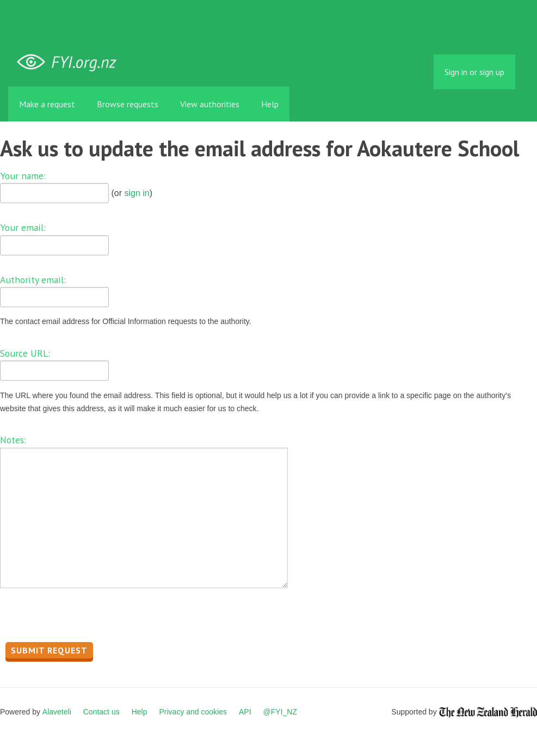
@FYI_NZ (280, 711)
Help (270, 104)
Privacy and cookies (193, 711)
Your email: (23, 227)
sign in (136, 193)
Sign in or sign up (474, 71)
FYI (70, 62)
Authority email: (33, 279)
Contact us (101, 711)
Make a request (47, 104)
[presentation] (82, 618)
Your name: (23, 175)
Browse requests (127, 104)
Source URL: (25, 353)
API (245, 711)
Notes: (13, 439)
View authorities (209, 104)
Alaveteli (56, 711)
